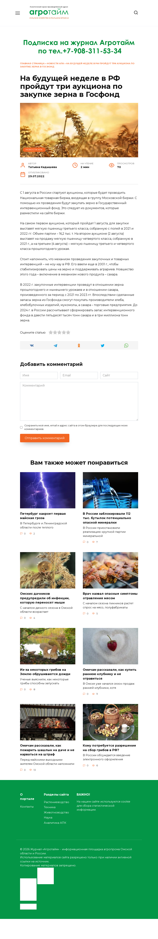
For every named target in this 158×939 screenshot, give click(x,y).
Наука (48, 815)
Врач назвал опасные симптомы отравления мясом (110, 595)
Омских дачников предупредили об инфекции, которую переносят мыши (44, 597)
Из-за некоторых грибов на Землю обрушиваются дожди (45, 670)
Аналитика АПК (55, 820)
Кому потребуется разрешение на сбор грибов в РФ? (109, 745)
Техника (49, 804)
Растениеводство (56, 799)
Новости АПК (55, 63)
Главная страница (32, 63)
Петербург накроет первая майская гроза (43, 515)
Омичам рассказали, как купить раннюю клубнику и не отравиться (109, 672)
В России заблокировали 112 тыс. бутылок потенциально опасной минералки (107, 518)
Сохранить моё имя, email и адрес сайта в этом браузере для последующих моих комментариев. (76, 427)
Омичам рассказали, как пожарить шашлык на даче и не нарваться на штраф (47, 748)
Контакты (27, 804)
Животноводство (56, 810)
